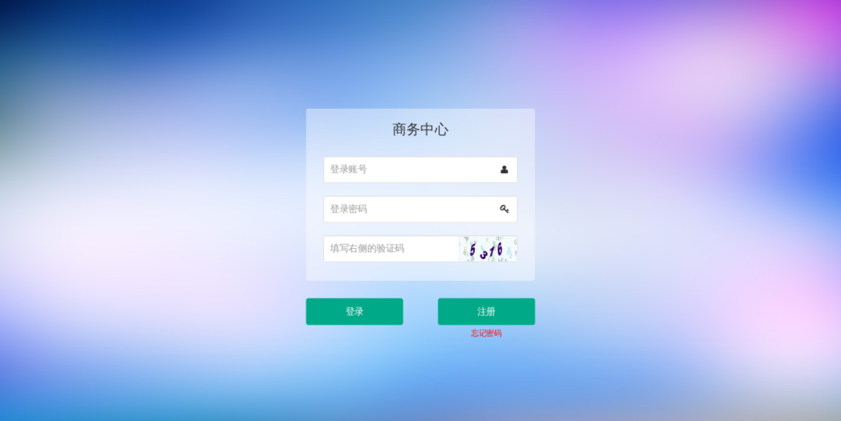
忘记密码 (483, 325)
